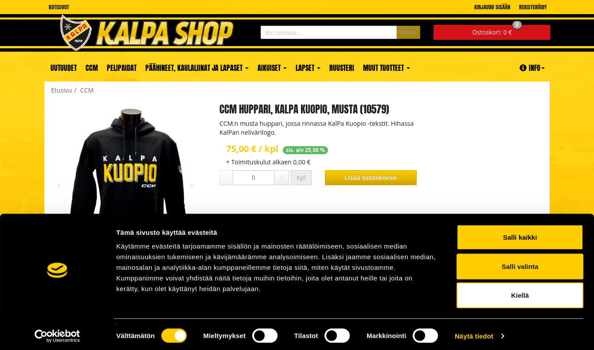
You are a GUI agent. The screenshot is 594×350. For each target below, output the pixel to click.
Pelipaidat (122, 67)
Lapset (308, 67)
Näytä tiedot (474, 332)
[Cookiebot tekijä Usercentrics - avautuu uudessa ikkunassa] (57, 332)
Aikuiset (272, 67)
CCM (92, 67)
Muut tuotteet (386, 67)
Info (532, 67)
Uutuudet (64, 67)
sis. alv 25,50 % (305, 150)
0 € (497, 30)
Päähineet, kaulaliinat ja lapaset (197, 67)
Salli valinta (520, 263)
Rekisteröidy (533, 7)
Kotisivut (59, 7)
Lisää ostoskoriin (370, 177)
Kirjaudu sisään (492, 7)
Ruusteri (341, 67)
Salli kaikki (520, 233)
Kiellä (520, 292)
